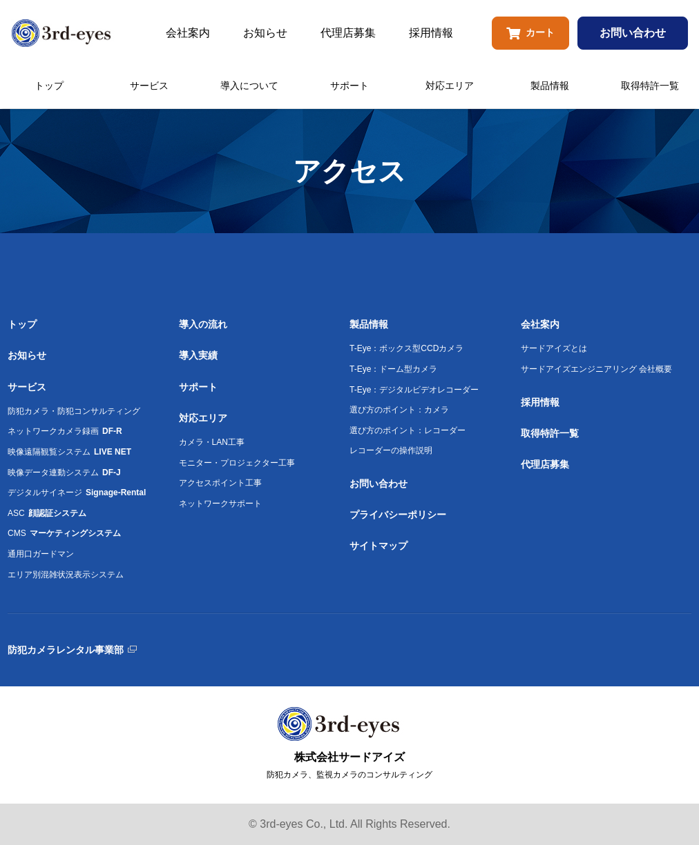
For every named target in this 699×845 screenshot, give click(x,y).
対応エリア (449, 85)
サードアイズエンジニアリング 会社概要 (596, 369)
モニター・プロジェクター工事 (237, 463)
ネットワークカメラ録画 (65, 431)
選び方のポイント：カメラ (399, 410)
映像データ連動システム (64, 472)
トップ (49, 85)
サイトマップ (379, 545)
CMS (64, 533)
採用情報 (431, 33)
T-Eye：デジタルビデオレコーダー (414, 390)
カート (530, 33)
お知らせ (265, 33)
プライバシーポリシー (398, 514)
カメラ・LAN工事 (212, 442)
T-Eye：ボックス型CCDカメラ (406, 348)
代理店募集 (348, 33)
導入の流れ (203, 324)
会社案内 (188, 33)
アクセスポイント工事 (220, 483)
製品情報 (549, 85)
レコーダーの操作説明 (391, 450)
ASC (47, 513)
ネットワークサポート (220, 503)
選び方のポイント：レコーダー (408, 430)
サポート (349, 85)
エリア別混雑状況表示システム (66, 574)
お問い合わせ (633, 33)
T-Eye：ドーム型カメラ (393, 369)
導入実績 (198, 355)
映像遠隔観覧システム (69, 452)
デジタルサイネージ (77, 492)
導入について (249, 85)
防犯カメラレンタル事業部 (66, 649)
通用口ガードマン (41, 554)
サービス (149, 85)
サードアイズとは (554, 348)
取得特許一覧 (650, 85)
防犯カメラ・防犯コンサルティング (74, 411)
